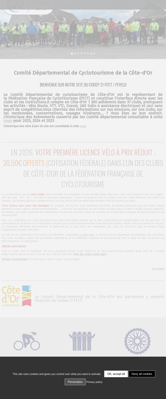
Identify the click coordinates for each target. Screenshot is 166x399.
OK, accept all (116, 373)
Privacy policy (94, 381)
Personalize (75, 381)
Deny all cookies (142, 373)
